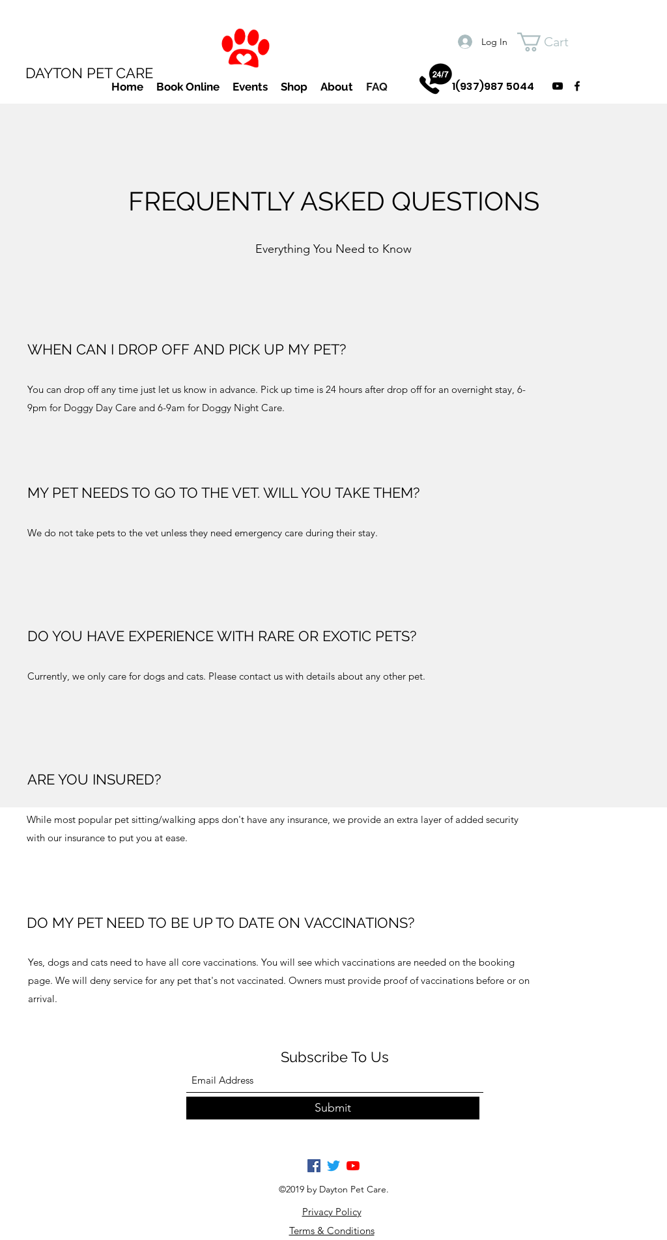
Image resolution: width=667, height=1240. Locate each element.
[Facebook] (313, 1165)
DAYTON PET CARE (89, 73)
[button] (553, 42)
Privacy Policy (332, 1211)
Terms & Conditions (332, 1230)
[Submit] (332, 1108)
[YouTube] (353, 1165)
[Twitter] (333, 1165)
